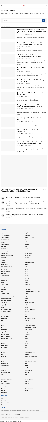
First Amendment (5, 358)
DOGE (2, 325)
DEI (2, 320)
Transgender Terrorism (30, 361)
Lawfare (27, 260)
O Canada (27, 286)
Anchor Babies (4, 259)
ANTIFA (3, 260)
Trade (26, 358)
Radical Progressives (30, 309)
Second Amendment (30, 325)
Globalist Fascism (5, 367)
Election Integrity (5, 336)
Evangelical (4, 347)
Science (27, 320)
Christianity (4, 287)
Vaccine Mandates (29, 379)
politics (26, 298)
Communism (4, 295)
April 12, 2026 (27, 34)
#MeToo (3, 233)
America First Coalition (7, 255)
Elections (3, 340)
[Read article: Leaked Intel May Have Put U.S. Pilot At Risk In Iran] (8, 72)
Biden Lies (4, 268)
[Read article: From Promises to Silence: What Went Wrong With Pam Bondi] (8, 84)
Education (3, 332)
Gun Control (4, 381)
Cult (2, 313)
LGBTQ (26, 266)
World (26, 390)
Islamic (26, 248)
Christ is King (4, 284)
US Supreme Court (29, 377)
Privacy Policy (17, 414)
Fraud (2, 361)
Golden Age (4, 376)
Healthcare (4, 392)
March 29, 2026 (27, 121)
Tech (26, 347)
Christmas (3, 289)
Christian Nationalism (6, 286)
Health (3, 388)
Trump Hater (28, 368)
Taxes (26, 343)
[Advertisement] (24, 1)
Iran (26, 246)
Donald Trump (4, 329)
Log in (2, 398)
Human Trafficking (29, 237)
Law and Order (28, 259)
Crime (2, 307)
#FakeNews (4, 231)
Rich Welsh (21, 34)
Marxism (27, 275)
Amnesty (3, 257)
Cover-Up (3, 304)
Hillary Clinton (28, 231)
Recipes (27, 311)
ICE (25, 239)
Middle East (27, 278)
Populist (27, 300)
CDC (2, 277)
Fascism (3, 352)
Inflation (27, 244)
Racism (26, 307)
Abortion (3, 246)
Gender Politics (5, 365)
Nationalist (27, 284)
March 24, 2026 (27, 145)
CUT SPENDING (5, 316)
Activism (3, 248)
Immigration (28, 242)
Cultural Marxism (5, 314)
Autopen (3, 262)
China (2, 282)
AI (1, 249)
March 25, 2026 (27, 133)
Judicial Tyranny (29, 253)
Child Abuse (4, 280)
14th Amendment (5, 235)
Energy (3, 343)
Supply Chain (28, 340)
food (2, 359)
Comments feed (5, 402)
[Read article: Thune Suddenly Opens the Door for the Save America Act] (8, 134)
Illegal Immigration (29, 240)
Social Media (28, 332)
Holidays (27, 233)
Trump (26, 365)
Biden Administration (6, 266)
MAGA (26, 271)
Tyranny (27, 372)
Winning (27, 383)
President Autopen (29, 302)
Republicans (28, 313)
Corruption (4, 302)
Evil (2, 349)
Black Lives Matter (5, 271)
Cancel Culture (5, 275)
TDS (26, 345)
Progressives (28, 304)
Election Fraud (5, 334)
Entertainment (5, 345)
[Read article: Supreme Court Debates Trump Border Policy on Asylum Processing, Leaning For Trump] (8, 146)
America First (4, 253)
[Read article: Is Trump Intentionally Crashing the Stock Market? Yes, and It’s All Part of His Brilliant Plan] (24, 171)
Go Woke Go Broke (6, 372)
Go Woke (3, 370)
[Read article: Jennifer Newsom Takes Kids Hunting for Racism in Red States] (8, 97)
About (2, 414)
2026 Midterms (5, 242)
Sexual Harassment (29, 331)
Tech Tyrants (28, 349)
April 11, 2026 (27, 46)
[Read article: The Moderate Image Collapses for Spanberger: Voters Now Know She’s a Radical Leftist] (8, 59)
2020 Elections (5, 237)
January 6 (27, 251)
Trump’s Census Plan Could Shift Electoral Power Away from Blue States (23, 197)
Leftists (27, 264)
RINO (26, 314)
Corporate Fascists (6, 300)
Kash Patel (27, 257)
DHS (2, 323)
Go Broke (3, 368)
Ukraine (26, 374)
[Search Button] (46, 6)
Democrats (4, 322)
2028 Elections (5, 244)
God (2, 374)
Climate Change (5, 293)
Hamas (3, 385)
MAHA (26, 273)
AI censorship (4, 251)
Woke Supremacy (29, 388)
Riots (26, 316)
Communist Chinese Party (7, 296)
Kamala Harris (28, 255)
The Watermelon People (31, 356)
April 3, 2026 (27, 83)
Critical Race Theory (6, 309)
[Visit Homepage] (24, 6)
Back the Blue (4, 264)
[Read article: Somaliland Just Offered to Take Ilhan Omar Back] (8, 122)
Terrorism (27, 350)
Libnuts (26, 268)
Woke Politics (28, 385)
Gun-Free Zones (5, 383)
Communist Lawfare (6, 298)
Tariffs (26, 341)
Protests (27, 305)
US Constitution (29, 376)
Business (3, 273)
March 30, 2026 (27, 108)
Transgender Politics (30, 359)
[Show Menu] (1, 6)
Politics (26, 296)
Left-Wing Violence (29, 262)
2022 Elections (5, 239)
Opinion (27, 293)
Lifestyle (27, 269)
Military (26, 280)
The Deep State (28, 354)
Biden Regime (4, 269)
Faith (2, 350)
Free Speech (4, 363)
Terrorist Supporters (30, 352)
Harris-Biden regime (6, 386)
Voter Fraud (27, 381)
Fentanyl (3, 356)
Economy (3, 331)
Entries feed (4, 400)
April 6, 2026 (27, 71)
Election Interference (6, 338)
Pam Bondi (27, 295)
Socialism (27, 334)
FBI (2, 354)
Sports (26, 336)
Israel (26, 249)
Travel (26, 363)
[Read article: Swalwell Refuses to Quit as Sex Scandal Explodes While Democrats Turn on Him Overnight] (8, 47)
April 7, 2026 (27, 58)
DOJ (2, 327)
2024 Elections (5, 240)
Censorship (4, 278)
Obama (26, 287)
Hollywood (27, 235)
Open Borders (28, 289)
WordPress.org (4, 404)
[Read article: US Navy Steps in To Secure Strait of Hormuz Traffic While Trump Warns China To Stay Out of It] (8, 34)
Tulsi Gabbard (28, 370)
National (27, 282)
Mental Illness (28, 277)
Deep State (4, 318)
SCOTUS (27, 323)
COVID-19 (3, 305)
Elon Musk (3, 341)
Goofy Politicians (5, 377)
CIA (2, 291)
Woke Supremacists (30, 386)
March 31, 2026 (27, 96)
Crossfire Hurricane (6, 311)
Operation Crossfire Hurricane (32, 291)
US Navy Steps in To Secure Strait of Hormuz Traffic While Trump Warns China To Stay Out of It (31, 31)
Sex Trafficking (28, 329)
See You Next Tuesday (30, 327)
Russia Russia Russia (30, 318)
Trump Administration (30, 367)
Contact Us (8, 414)
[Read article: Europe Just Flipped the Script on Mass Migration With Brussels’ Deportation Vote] (8, 109)
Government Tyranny (6, 379)
